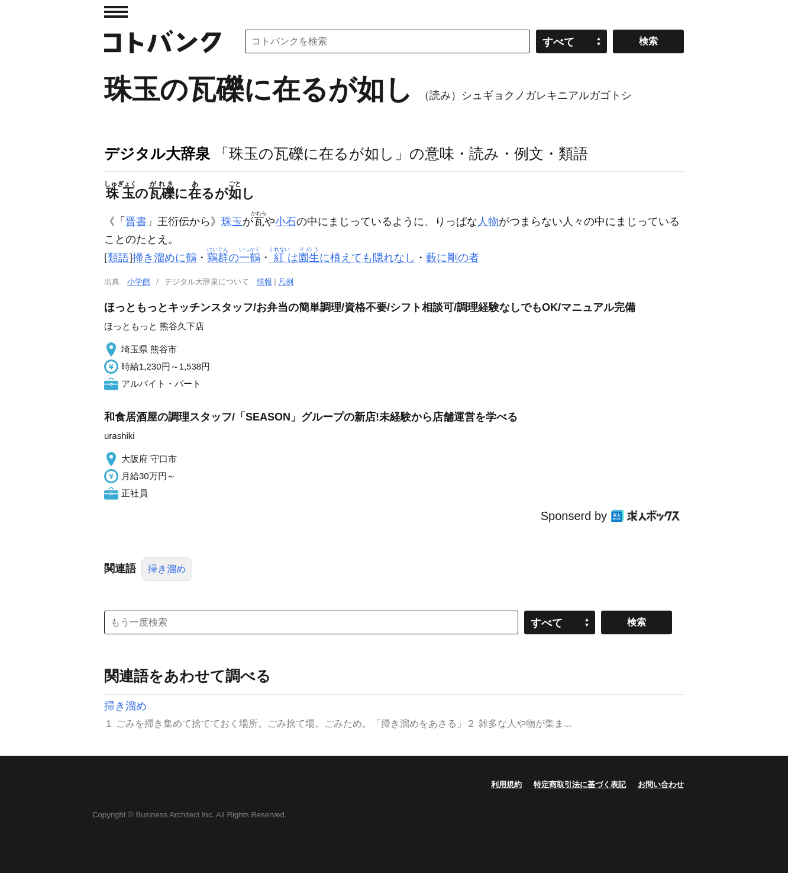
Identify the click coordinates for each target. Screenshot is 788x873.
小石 (285, 221)
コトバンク (162, 41)
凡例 (285, 281)
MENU (116, 12)
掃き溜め (167, 569)
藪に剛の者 (452, 258)
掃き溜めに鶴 (164, 258)
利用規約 (506, 784)
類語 (118, 258)
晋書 (136, 221)
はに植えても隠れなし (343, 258)
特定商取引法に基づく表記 (580, 784)
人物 (488, 221)
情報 (264, 281)
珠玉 (232, 221)
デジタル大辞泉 (157, 153)
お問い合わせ (661, 784)
